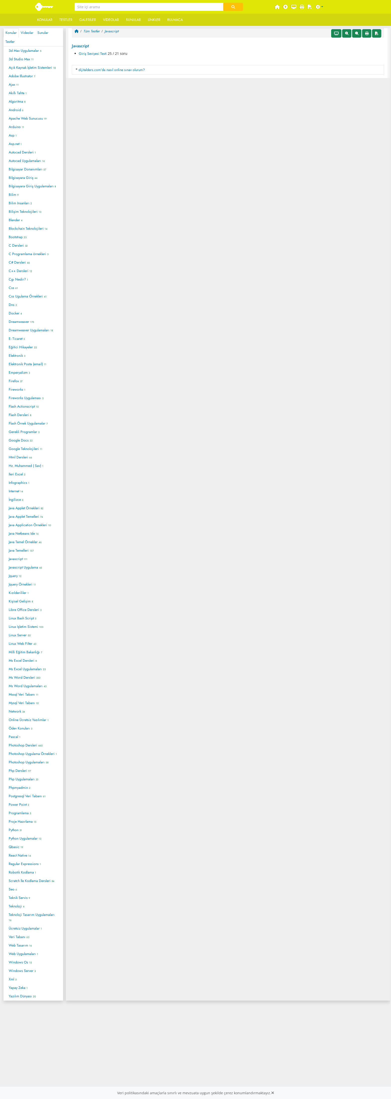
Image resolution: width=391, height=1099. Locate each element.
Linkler (154, 19)
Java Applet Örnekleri (26, 508)
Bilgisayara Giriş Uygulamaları (32, 186)
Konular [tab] (11, 32)
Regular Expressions (25, 863)
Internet (16, 491)
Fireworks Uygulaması (26, 397)
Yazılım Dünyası (22, 996)
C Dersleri (18, 245)
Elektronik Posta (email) (27, 364)
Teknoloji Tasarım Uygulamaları (32, 917)
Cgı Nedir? (18, 279)
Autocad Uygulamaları (27, 160)
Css (13, 287)
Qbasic (16, 846)
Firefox (15, 380)
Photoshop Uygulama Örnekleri (33, 753)
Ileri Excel (17, 474)
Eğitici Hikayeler (23, 347)
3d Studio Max (21, 59)
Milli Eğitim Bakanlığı (25, 652)
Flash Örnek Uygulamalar (28, 423)
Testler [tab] (10, 41)
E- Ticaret (17, 338)
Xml (13, 979)
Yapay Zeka (18, 987)
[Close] (272, 1093)
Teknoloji (16, 906)
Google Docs (21, 440)
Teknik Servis (19, 897)
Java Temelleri (21, 550)
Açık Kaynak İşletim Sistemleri (32, 67)
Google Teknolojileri (25, 448)
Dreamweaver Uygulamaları (31, 330)
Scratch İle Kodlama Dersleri (31, 880)
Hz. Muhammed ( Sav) (26, 465)
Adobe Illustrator (22, 75)
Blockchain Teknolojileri (28, 228)
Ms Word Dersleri (24, 677)
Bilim (14, 194)
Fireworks (17, 389)
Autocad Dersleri (22, 152)
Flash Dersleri (20, 414)
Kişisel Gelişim (21, 601)
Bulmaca (175, 19)
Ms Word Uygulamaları (27, 685)
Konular (44, 19)
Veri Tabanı (19, 936)
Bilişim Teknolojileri (25, 211)
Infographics (19, 482)
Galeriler (87, 19)
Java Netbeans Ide (24, 533)
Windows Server (22, 970)
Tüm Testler (91, 31)
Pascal (14, 736)
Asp (13, 135)
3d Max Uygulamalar (25, 50)
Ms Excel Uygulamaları (27, 668)
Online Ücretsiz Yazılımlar (29, 719)
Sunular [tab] (42, 32)
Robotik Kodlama (22, 872)
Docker (15, 313)
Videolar (111, 19)
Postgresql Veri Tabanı (27, 796)
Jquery (15, 575)
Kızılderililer (19, 592)
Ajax (14, 84)
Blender (15, 220)
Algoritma (17, 101)
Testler (65, 19)
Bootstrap (17, 236)
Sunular (133, 19)
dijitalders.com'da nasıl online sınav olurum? (112, 69)
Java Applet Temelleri (26, 516)
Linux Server (20, 635)
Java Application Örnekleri (30, 524)
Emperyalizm (19, 372)
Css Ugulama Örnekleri (28, 296)
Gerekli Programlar (24, 431)
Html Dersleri (20, 457)
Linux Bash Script (22, 618)
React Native (20, 855)
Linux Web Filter (22, 643)
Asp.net (15, 143)
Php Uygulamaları (23, 779)
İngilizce (16, 499)
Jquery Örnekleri (22, 584)
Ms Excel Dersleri (23, 660)
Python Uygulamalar (25, 838)
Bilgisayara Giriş (23, 177)
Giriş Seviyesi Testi (93, 53)
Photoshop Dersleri (26, 745)
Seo (13, 889)
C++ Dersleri (20, 270)
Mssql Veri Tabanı (23, 694)
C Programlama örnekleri (28, 253)
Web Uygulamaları (23, 953)
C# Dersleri (19, 262)
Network (17, 711)
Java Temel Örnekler (25, 541)
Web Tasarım (20, 945)
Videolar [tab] (27, 32)
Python (15, 829)
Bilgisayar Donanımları (27, 169)
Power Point (19, 804)
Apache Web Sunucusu (28, 118)
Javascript (18, 558)
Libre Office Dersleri (25, 609)
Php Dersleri (20, 770)
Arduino (16, 126)
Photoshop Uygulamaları (28, 762)
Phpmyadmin (19, 787)
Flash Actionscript (24, 406)
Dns (13, 304)
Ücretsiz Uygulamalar (25, 928)
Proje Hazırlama (22, 821)
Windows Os (20, 962)
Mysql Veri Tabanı (24, 702)
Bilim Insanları (20, 203)
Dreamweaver (21, 321)
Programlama (20, 812)
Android (16, 109)
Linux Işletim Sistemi (26, 626)
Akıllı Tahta (18, 92)
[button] (319, 7)
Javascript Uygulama (25, 567)
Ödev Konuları (20, 728)
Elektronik (17, 355)
